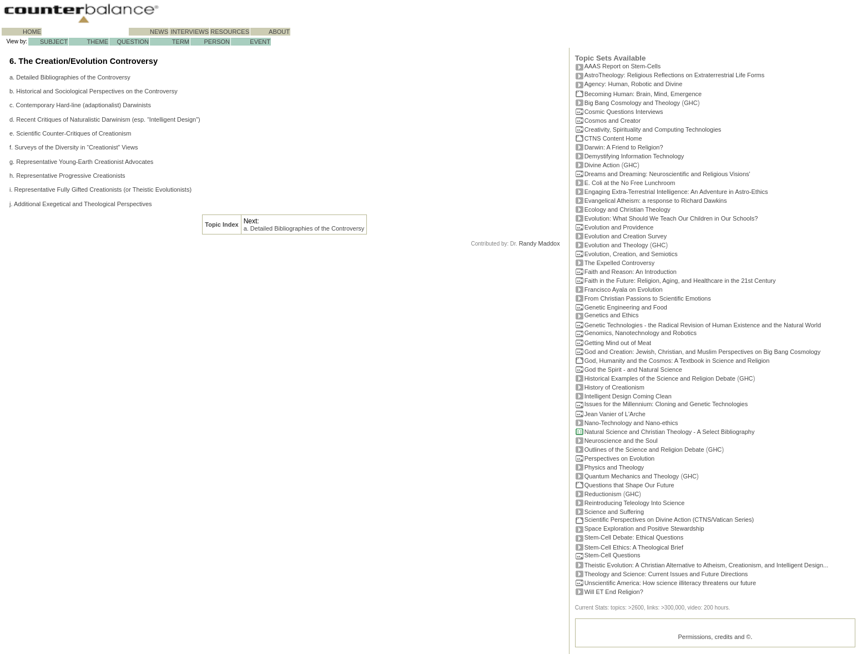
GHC (690, 102)
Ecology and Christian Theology (627, 209)
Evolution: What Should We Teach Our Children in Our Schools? (671, 218)
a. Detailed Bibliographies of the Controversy (69, 77)
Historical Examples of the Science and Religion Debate (659, 378)
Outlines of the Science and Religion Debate (644, 449)
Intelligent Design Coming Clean (628, 396)
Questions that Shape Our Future (629, 485)
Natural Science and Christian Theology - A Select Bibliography (669, 431)
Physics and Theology (614, 467)
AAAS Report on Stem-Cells (622, 66)
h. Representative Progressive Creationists (67, 175)
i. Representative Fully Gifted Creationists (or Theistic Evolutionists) (100, 189)
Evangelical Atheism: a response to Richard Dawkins (655, 200)
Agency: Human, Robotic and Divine (633, 84)
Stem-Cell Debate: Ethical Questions (634, 537)
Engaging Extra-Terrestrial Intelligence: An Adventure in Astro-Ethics (676, 191)
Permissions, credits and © (714, 636)
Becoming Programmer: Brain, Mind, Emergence (643, 94)
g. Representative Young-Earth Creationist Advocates (81, 161)
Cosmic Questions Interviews (623, 111)
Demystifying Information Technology (634, 156)
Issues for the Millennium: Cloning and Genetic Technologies (666, 404)
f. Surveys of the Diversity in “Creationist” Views (73, 147)
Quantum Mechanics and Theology (631, 476)
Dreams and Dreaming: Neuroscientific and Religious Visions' (667, 174)
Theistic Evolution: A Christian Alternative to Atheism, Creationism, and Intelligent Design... (706, 565)
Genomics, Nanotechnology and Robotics (640, 333)
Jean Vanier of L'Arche (615, 414)
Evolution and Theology (616, 245)
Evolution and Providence (619, 227)
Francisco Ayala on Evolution (623, 289)
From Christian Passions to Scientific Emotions (647, 298)
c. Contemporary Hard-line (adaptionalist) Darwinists (80, 105)
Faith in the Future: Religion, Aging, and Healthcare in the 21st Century (680, 280)
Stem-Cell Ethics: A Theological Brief (633, 547)
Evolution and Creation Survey (625, 236)
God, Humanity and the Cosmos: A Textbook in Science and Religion (677, 360)
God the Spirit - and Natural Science (633, 369)
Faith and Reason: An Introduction (630, 271)
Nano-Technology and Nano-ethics (631, 423)
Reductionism (603, 494)
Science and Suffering (614, 511)
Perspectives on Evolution (619, 458)
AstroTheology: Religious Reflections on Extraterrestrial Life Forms (674, 75)
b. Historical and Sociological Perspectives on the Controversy (93, 91)
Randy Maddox (539, 243)
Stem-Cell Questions (612, 555)
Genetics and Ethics (611, 315)
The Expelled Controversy (619, 262)
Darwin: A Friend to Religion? (623, 147)
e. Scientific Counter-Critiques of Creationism (70, 133)
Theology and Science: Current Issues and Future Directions (666, 574)
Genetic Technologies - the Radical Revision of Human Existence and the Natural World (702, 325)
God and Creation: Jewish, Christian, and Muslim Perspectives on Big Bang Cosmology (702, 351)
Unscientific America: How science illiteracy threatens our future (670, 583)
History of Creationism (614, 387)
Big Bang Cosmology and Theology (632, 102)
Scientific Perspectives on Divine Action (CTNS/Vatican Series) (669, 519)
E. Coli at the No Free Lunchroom (630, 182)
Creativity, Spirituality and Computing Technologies (653, 129)
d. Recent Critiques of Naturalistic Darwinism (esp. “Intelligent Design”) (104, 119)
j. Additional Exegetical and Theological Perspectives (80, 204)
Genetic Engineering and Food (625, 307)
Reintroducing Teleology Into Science (634, 503)
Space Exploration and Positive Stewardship (644, 528)
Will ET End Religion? (613, 591)
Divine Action (602, 165)
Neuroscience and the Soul (621, 440)
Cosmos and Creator (612, 120)
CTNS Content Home (613, 138)
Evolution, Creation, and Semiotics (631, 254)
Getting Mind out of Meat (617, 343)
